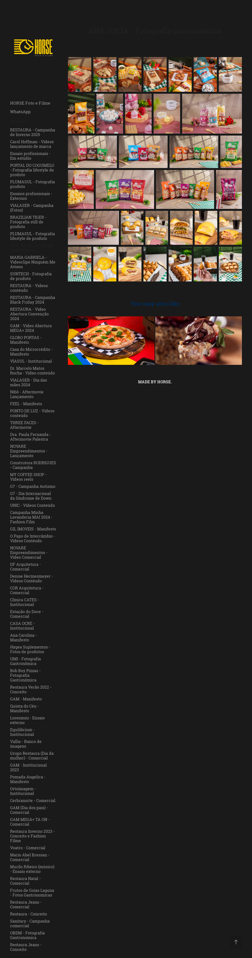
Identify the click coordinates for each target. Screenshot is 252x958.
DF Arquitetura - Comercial (25, 567)
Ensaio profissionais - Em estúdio (30, 156)
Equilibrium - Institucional (22, 732)
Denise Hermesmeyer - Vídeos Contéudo (31, 578)
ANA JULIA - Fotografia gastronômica (32, 248)
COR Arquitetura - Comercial (27, 590)
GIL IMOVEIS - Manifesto (33, 529)
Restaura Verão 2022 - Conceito (30, 689)
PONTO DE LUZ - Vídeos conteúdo (32, 413)
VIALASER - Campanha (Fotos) (31, 208)
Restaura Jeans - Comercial (26, 904)
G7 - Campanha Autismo (32, 486)
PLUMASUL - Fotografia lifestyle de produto (32, 236)
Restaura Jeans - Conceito (26, 947)
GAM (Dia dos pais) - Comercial (29, 810)
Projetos (18, 121)
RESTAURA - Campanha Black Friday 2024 (32, 300)
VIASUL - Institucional (31, 361)
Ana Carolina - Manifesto (23, 638)
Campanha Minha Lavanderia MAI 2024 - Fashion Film (31, 517)
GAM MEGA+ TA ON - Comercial (30, 822)
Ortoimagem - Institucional (23, 791)
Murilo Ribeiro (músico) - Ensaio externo (32, 869)
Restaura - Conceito (28, 914)
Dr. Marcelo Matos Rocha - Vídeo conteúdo (32, 371)
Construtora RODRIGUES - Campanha (33, 465)
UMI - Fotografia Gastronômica (25, 661)
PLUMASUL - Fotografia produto (32, 184)
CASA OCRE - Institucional (22, 626)
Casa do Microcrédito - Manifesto (31, 352)
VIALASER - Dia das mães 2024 (28, 382)
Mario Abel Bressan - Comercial (29, 857)
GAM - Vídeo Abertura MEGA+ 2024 (31, 328)
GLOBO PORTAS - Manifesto (26, 340)
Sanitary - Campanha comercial (30, 923)
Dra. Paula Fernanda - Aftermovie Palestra (30, 437)
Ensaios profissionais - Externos (31, 196)
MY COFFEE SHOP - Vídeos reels (28, 477)
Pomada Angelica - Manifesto (28, 779)
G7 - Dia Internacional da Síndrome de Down (30, 496)
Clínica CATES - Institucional (24, 602)
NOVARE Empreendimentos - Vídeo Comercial (28, 552)
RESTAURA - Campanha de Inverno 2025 (32, 132)
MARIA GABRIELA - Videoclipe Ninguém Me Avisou (32, 262)
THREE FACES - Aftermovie (24, 425)
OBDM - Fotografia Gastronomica (27, 935)
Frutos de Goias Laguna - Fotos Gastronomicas (32, 893)
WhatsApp (20, 111)
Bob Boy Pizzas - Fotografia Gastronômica (25, 675)
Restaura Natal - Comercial (25, 881)
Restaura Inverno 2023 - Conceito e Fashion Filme (32, 836)
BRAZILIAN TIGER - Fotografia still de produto (28, 222)
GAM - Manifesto (26, 699)
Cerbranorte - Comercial (32, 800)
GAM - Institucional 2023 (28, 767)
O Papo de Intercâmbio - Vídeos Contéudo (32, 538)
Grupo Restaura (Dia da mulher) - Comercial (32, 756)
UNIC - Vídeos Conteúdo (32, 505)
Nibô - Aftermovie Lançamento (27, 394)
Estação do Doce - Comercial (26, 614)
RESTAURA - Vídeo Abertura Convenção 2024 (29, 314)
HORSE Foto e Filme (30, 103)
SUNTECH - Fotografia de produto (31, 276)
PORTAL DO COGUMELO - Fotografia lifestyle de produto (32, 170)
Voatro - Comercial (27, 847)
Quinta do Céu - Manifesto (24, 708)
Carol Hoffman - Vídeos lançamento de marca (32, 144)
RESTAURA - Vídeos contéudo (29, 288)
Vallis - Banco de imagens (26, 744)
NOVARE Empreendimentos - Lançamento (28, 451)
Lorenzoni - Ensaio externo (27, 720)
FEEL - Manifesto (26, 403)
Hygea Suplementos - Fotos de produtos (30, 649)
